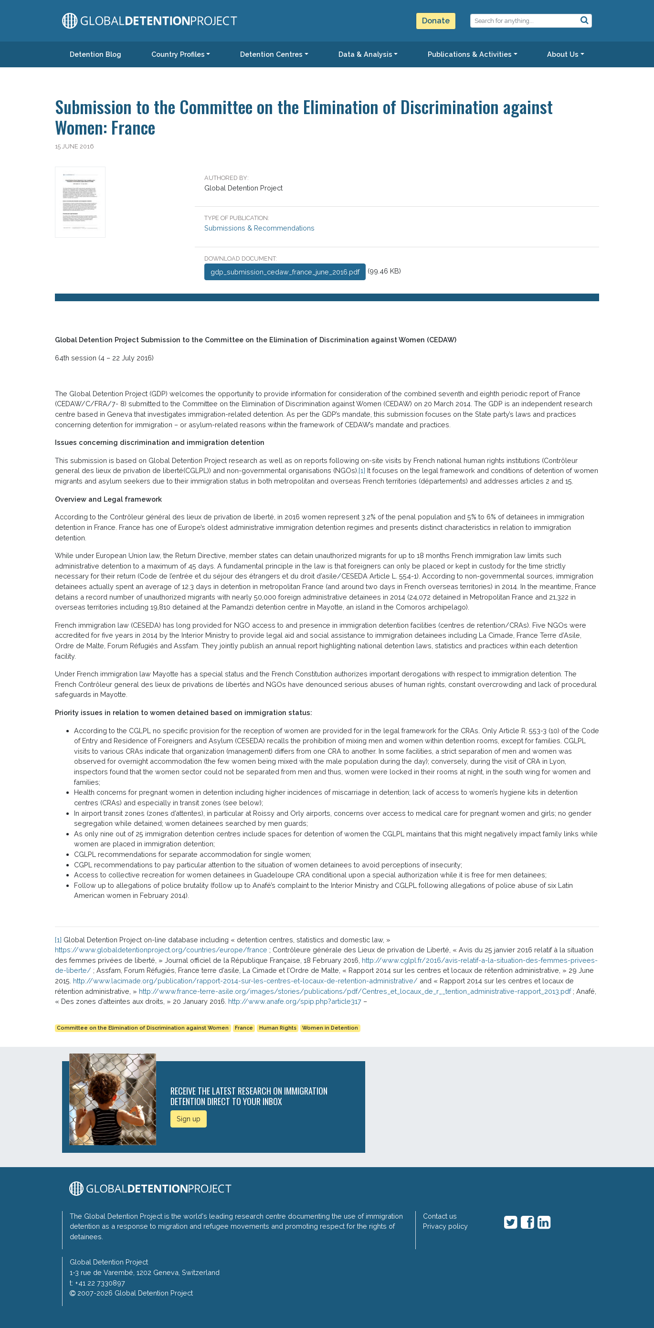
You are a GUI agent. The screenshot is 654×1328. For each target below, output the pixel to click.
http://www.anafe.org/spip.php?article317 (294, 1001)
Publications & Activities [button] (470, 54)
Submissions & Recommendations (259, 228)
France (244, 1028)
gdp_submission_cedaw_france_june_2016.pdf (285, 272)
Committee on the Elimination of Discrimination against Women (143, 1028)
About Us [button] (563, 54)
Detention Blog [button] (95, 54)
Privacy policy (445, 1226)
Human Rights (277, 1028)
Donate (436, 20)
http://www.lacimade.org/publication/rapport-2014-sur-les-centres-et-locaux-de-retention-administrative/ (245, 981)
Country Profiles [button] (178, 54)
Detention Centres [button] (271, 54)
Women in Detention (330, 1028)
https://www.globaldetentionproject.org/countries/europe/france (161, 950)
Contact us (440, 1216)
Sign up (188, 1119)
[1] (362, 470)
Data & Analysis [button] (365, 54)
